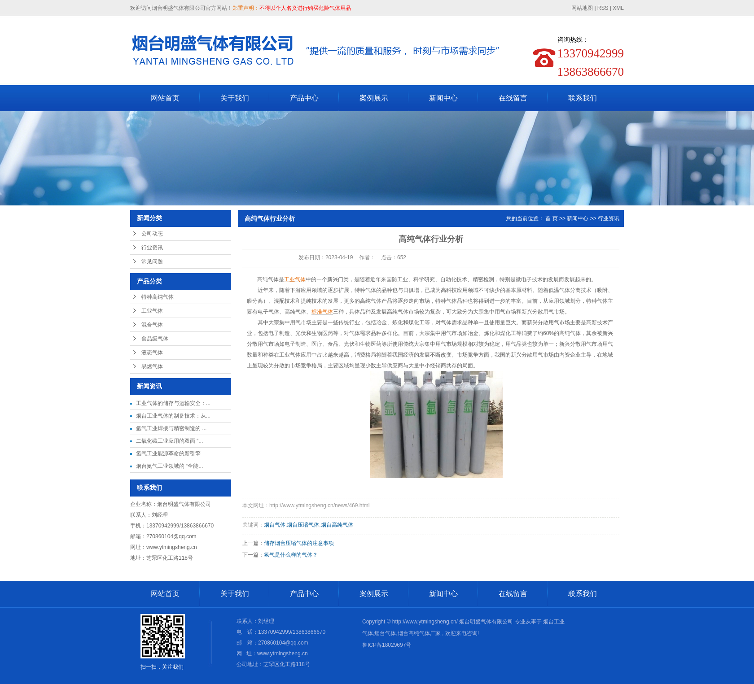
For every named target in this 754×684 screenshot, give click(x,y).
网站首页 (165, 98)
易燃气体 (152, 366)
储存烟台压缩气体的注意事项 (299, 543)
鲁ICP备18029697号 (386, 645)
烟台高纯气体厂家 (419, 633)
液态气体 (152, 352)
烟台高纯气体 (337, 525)
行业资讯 (152, 247)
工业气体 (152, 311)
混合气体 (152, 325)
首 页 (551, 218)
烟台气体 (274, 525)
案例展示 (373, 98)
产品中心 (304, 98)
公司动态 (152, 234)
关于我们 (234, 98)
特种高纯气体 (157, 297)
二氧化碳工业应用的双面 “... (169, 441)
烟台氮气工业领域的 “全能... (169, 466)
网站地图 (582, 8)
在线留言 (513, 98)
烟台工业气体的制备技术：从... (173, 416)
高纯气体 (267, 279)
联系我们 (582, 98)
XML (618, 8)
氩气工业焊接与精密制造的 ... (171, 428)
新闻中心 (443, 98)
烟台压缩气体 (303, 525)
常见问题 (152, 261)
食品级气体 (154, 338)
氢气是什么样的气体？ (291, 555)
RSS (603, 8)
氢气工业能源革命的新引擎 (168, 453)
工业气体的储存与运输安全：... (173, 403)
